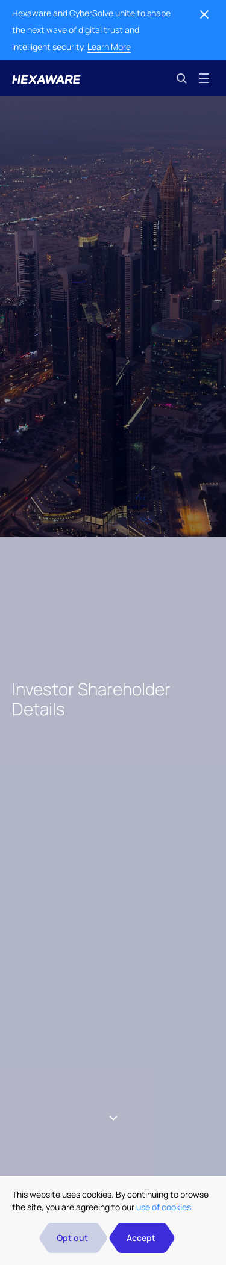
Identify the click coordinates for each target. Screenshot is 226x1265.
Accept (141, 1237)
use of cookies (163, 1207)
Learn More (109, 46)
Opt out (72, 1237)
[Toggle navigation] (204, 78)
